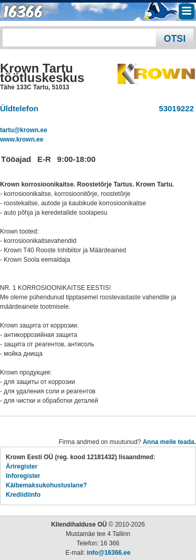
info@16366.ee (109, 552)
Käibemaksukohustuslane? (46, 485)
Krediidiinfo (23, 494)
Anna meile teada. (169, 442)
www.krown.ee (21, 139)
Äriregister (22, 466)
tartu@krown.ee (23, 130)
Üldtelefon (19, 108)
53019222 (174, 108)
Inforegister (23, 476)
